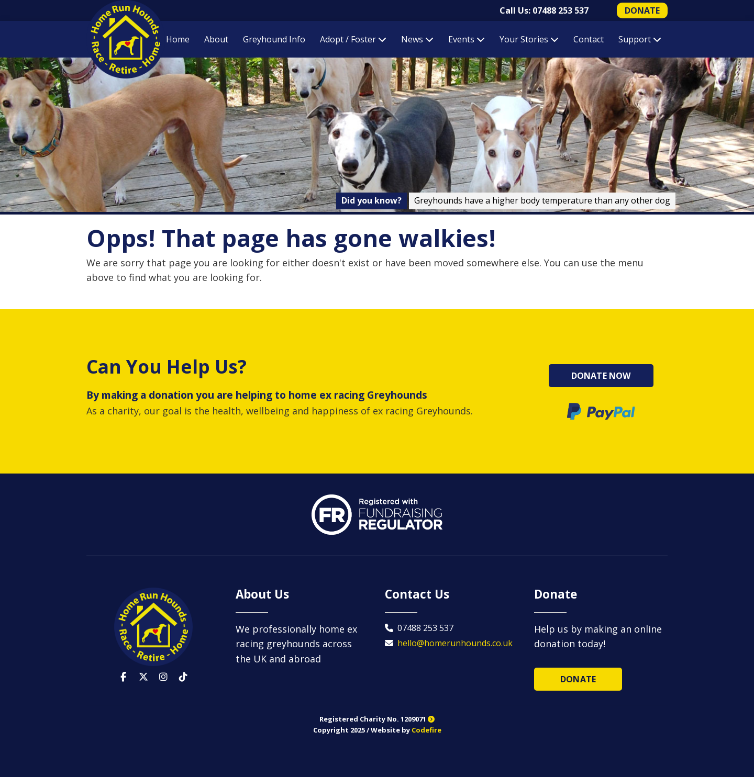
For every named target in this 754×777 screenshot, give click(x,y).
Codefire (426, 730)
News (417, 39)
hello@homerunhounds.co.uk (455, 643)
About (216, 39)
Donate (578, 679)
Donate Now (601, 375)
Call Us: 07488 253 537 (544, 10)
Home (178, 39)
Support (639, 39)
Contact (588, 39)
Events (466, 39)
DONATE (642, 10)
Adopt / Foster (353, 39)
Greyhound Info (274, 39)
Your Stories (529, 39)
